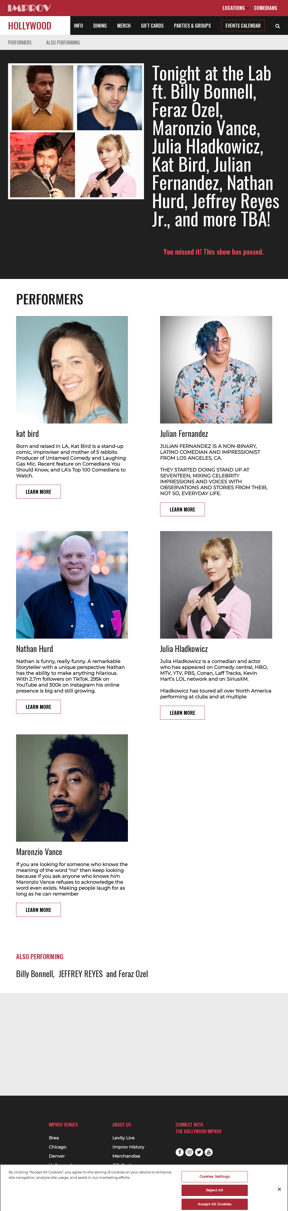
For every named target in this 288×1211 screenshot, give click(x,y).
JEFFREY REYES (81, 973)
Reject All (214, 1193)
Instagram (189, 1152)
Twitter (199, 1152)
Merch (124, 25)
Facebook (180, 1152)
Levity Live (123, 1138)
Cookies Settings (215, 1179)
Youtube (209, 1152)
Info (78, 25)
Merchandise (126, 1156)
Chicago (57, 1147)
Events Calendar (243, 25)
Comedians (265, 7)
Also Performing (63, 42)
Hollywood (29, 25)
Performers (20, 42)
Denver (57, 1156)
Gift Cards (152, 25)
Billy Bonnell (34, 973)
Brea (54, 1138)
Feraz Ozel (133, 973)
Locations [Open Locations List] (236, 7)
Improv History (128, 1147)
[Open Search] (277, 25)
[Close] (279, 1192)
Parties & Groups (192, 25)
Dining (100, 25)
